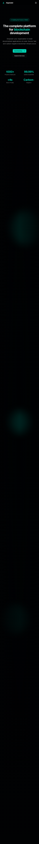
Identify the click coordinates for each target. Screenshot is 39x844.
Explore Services (19, 56)
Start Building (19, 51)
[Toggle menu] (36, 3)
